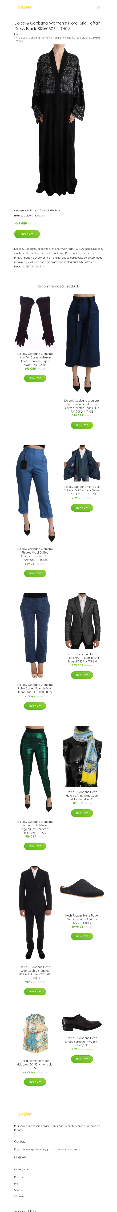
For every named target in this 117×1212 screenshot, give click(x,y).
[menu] (99, 7)
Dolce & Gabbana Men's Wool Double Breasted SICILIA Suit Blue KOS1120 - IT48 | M (35, 972)
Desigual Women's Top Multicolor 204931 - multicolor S (35, 1064)
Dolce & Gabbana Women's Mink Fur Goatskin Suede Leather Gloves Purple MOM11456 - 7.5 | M (35, 359)
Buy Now (27, 233)
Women (19, 1196)
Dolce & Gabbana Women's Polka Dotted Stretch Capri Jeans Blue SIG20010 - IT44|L (35, 688)
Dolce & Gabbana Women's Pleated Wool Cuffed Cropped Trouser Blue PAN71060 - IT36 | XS (35, 554)
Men (16, 1183)
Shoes (18, 1190)
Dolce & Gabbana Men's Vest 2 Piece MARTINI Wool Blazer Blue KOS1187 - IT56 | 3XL (82, 490)
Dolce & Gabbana (50, 210)
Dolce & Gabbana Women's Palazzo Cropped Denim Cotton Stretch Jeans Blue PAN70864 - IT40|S (82, 406)
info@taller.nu (22, 1157)
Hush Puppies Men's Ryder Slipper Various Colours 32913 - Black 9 (82, 919)
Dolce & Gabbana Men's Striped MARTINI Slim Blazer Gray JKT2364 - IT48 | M (82, 657)
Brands (34, 210)
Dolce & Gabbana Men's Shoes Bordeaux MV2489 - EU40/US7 (82, 1041)
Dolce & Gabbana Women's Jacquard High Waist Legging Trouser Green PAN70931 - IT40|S (35, 827)
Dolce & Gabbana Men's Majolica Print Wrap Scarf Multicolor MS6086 (82, 795)
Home (18, 34)
